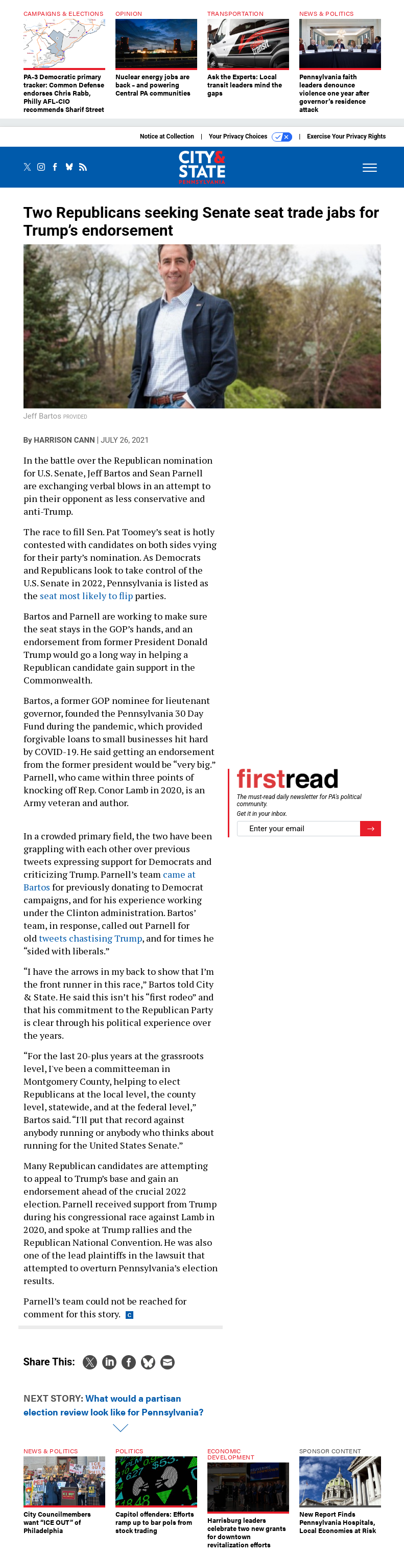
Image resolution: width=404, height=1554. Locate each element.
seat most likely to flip (86, 595)
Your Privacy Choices (250, 137)
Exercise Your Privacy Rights (346, 136)
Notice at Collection (167, 136)
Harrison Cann (64, 440)
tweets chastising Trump (90, 938)
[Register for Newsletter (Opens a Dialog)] (370, 829)
